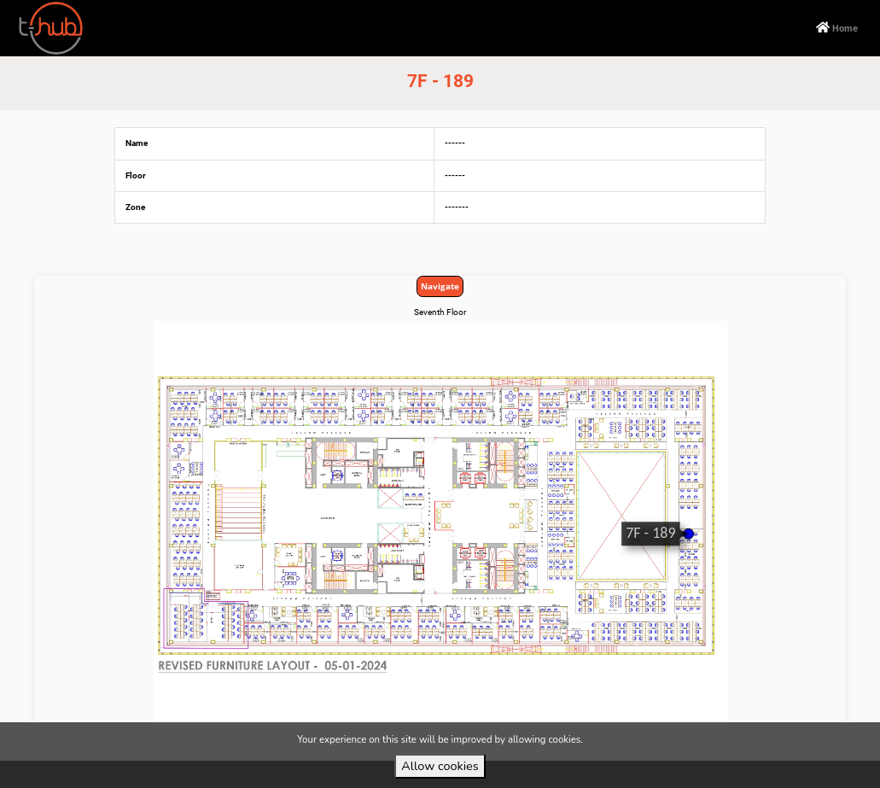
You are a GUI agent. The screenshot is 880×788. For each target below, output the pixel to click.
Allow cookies (439, 765)
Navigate (440, 286)
